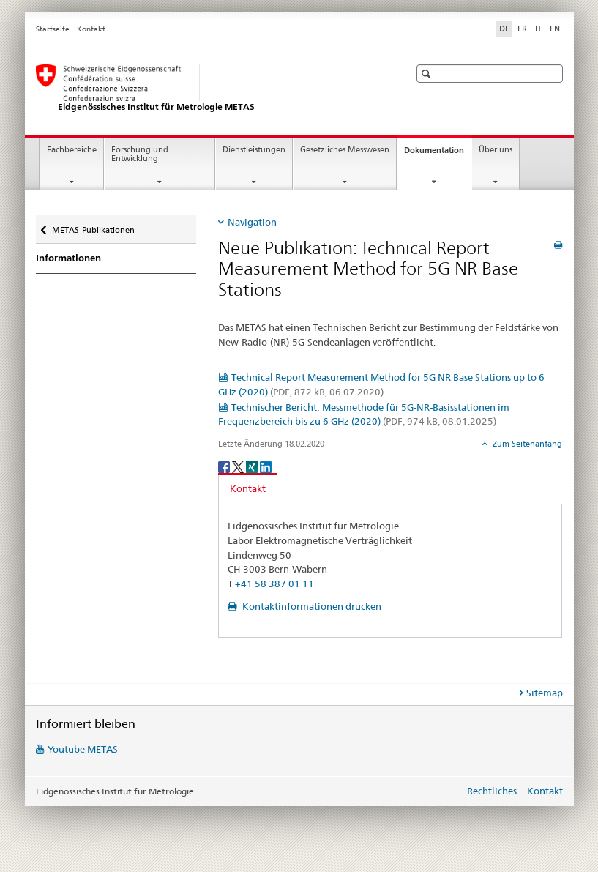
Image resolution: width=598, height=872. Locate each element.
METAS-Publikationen (93, 225)
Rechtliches (492, 791)
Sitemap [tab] (544, 692)
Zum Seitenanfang (526, 444)
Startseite (53, 29)
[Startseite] (208, 88)
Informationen (68, 258)
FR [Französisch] (522, 28)
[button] (428, 73)
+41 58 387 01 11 (274, 583)
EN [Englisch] (555, 28)
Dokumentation (437, 154)
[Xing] (253, 466)
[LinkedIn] (266, 466)
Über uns (495, 149)
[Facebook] (225, 466)
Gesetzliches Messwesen (344, 149)
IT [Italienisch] (538, 28)
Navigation (252, 222)
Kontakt (91, 29)
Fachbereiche (72, 149)
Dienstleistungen (254, 149)
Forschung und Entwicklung (139, 154)
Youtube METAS (83, 749)
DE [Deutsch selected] (504, 28)
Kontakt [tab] (248, 488)
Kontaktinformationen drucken (310, 606)
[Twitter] (239, 466)
